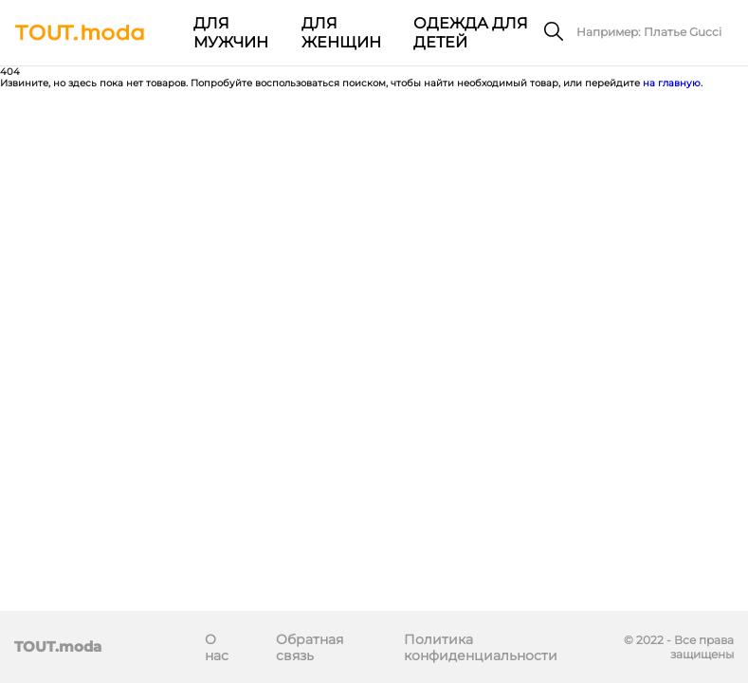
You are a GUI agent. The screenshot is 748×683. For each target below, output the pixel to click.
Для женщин (341, 32)
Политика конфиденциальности (480, 647)
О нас (216, 647)
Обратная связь (309, 647)
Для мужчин (230, 32)
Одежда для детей (470, 32)
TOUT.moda (57, 646)
